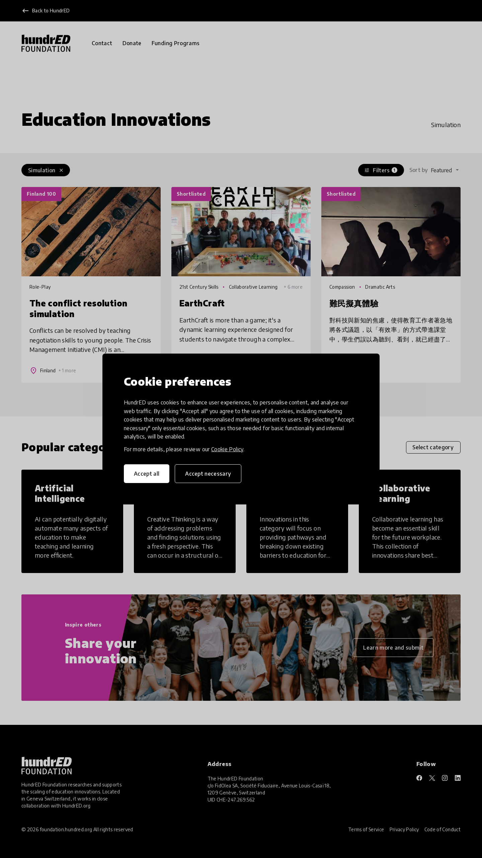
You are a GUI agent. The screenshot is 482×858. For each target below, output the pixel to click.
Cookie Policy (227, 449)
